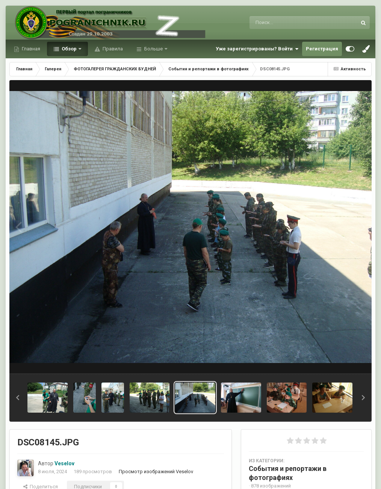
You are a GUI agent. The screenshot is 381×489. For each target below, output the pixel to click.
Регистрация (322, 49)
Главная (30, 49)
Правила (112, 49)
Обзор (69, 49)
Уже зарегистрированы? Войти (257, 49)
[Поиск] (289, 22)
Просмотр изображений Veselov (156, 471)
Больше (153, 49)
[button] (17, 397)
